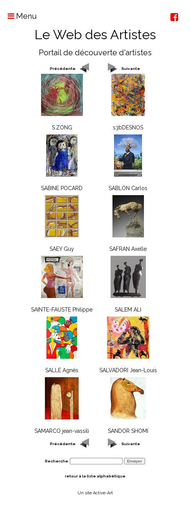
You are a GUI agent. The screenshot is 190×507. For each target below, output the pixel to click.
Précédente (63, 68)
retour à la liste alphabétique (95, 476)
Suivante (130, 68)
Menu (18, 16)
